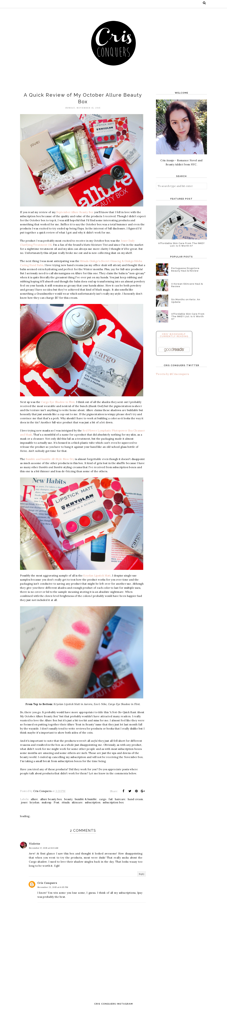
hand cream (135, 799)
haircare (120, 799)
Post (56, 802)
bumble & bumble (86, 799)
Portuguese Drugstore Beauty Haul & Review (185, 269)
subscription (93, 802)
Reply (141, 874)
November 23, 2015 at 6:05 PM (52, 887)
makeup (46, 802)
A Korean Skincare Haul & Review (187, 285)
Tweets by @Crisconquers (172, 374)
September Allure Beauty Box (74, 212)
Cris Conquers (47, 883)
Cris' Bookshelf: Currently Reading (174, 335)
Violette (34, 843)
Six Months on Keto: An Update (185, 300)
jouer (24, 802)
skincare (77, 802)
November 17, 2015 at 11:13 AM (43, 848)
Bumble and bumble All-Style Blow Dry (50, 459)
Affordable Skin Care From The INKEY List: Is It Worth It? (181, 244)
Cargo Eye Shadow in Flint (58, 402)
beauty (68, 799)
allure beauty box (51, 799)
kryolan (34, 802)
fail (110, 799)
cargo (102, 799)
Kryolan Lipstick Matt (97, 575)
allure (34, 799)
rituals (65, 802)
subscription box (113, 802)
